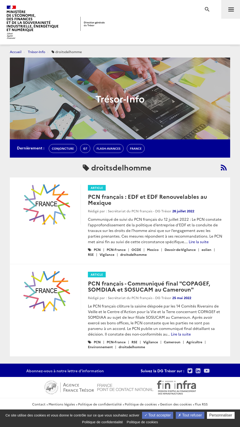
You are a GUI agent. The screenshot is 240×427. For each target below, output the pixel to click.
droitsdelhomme (133, 254)
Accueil (16, 51)
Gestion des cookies (176, 404)
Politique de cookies (141, 404)
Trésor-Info (36, 51)
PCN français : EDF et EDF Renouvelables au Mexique (147, 199)
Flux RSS (201, 404)
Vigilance (107, 254)
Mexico (153, 249)
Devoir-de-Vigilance (180, 249)
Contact (38, 404)
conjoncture (63, 148)
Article (97, 188)
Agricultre (194, 342)
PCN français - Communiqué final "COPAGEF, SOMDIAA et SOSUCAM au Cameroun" (149, 286)
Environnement (100, 346)
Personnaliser (220, 415)
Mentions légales (62, 404)
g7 (85, 148)
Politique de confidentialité (100, 404)
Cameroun (172, 342)
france (136, 148)
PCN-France (116, 249)
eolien (206, 249)
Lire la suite (199, 241)
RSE (91, 254)
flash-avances (108, 148)
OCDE (136, 249)
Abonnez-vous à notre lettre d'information (65, 371)
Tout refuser (190, 415)
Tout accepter (157, 415)
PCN (97, 249)
